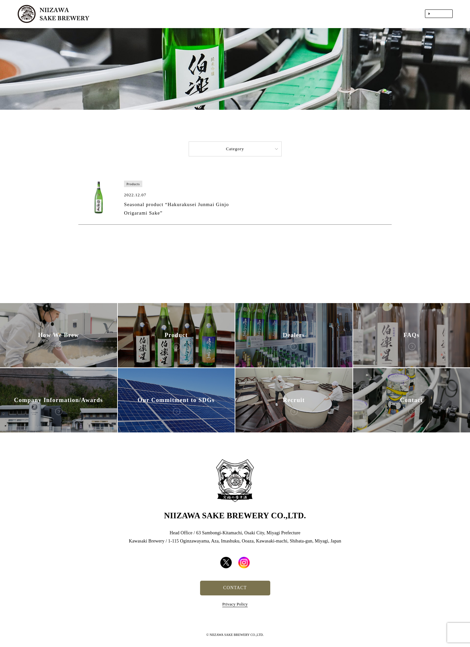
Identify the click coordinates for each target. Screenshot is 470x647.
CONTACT (235, 587)
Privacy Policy (235, 604)
